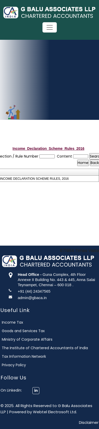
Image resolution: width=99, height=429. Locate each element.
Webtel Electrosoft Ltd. (55, 412)
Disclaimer (88, 422)
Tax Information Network (30, 356)
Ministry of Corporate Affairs (33, 339)
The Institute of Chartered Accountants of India (51, 347)
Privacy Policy (20, 365)
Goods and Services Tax (29, 330)
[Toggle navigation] (49, 27)
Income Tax (18, 322)
